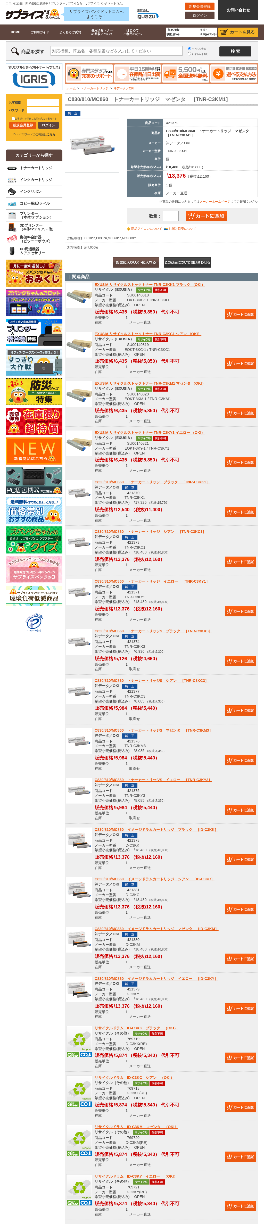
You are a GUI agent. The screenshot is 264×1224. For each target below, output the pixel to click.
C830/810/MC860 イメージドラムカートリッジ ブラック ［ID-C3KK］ (156, 830)
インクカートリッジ (36, 180)
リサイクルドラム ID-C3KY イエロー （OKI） (136, 1176)
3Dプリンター (37, 227)
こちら (51, 134)
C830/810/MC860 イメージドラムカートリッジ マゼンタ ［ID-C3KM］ (157, 929)
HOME (15, 32)
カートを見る (242, 32)
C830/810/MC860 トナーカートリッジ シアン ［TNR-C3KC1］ (150, 532)
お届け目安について (182, 228)
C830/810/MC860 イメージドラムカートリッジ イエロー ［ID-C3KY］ (156, 979)
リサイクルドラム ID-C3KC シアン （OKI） (134, 1078)
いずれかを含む (200, 54)
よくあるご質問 (70, 32)
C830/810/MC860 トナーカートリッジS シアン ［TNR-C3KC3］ (152, 681)
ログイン (200, 15)
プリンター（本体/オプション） (36, 215)
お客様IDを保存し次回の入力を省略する (34, 118)
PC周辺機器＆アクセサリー (32, 251)
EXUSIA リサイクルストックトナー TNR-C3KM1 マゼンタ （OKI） (150, 383)
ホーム (71, 88)
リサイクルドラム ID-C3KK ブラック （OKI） (136, 1028)
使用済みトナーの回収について (102, 32)
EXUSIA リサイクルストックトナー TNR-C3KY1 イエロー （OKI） (150, 433)
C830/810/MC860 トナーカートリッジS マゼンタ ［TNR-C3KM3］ (154, 730)
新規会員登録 (200, 6)
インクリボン (31, 191)
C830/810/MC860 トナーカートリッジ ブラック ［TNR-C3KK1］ (152, 482)
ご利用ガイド (39, 32)
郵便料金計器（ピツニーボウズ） (36, 239)
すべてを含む (199, 48)
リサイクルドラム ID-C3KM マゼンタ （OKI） (136, 1127)
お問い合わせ (238, 10)
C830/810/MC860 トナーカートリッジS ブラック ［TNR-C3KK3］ (153, 631)
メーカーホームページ (215, 201)
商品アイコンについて (146, 228)
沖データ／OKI (123, 88)
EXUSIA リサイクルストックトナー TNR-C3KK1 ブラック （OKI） (150, 285)
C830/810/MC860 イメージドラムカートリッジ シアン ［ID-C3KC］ (154, 879)
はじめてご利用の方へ (132, 32)
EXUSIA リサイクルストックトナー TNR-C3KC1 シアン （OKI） (148, 334)
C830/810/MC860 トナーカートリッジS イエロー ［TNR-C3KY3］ (153, 780)
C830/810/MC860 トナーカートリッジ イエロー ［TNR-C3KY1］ (152, 581)
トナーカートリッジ (95, 88)
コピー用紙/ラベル (35, 203)
